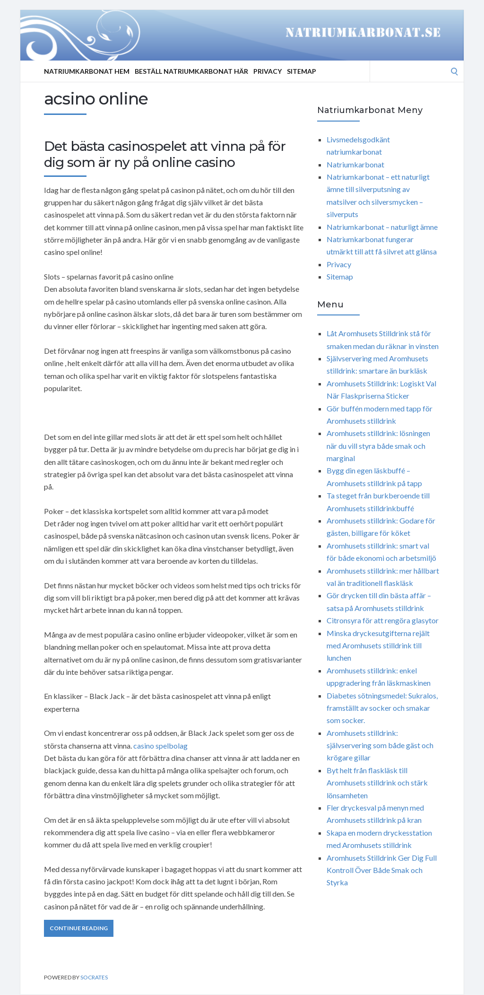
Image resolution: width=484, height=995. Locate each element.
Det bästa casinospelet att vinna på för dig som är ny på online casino (164, 154)
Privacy (267, 71)
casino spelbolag (160, 745)
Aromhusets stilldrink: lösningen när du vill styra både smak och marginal (378, 445)
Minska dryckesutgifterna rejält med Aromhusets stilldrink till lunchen (378, 645)
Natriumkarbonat (355, 164)
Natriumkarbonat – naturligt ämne (382, 226)
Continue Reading (79, 928)
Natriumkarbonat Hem (87, 71)
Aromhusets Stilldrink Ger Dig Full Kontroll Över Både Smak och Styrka (382, 870)
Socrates (94, 977)
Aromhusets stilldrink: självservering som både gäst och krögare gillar (380, 745)
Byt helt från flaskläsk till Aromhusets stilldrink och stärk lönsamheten (377, 783)
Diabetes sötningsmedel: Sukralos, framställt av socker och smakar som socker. (382, 708)
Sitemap (301, 71)
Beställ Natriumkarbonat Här (191, 71)
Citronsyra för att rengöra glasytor (383, 620)
